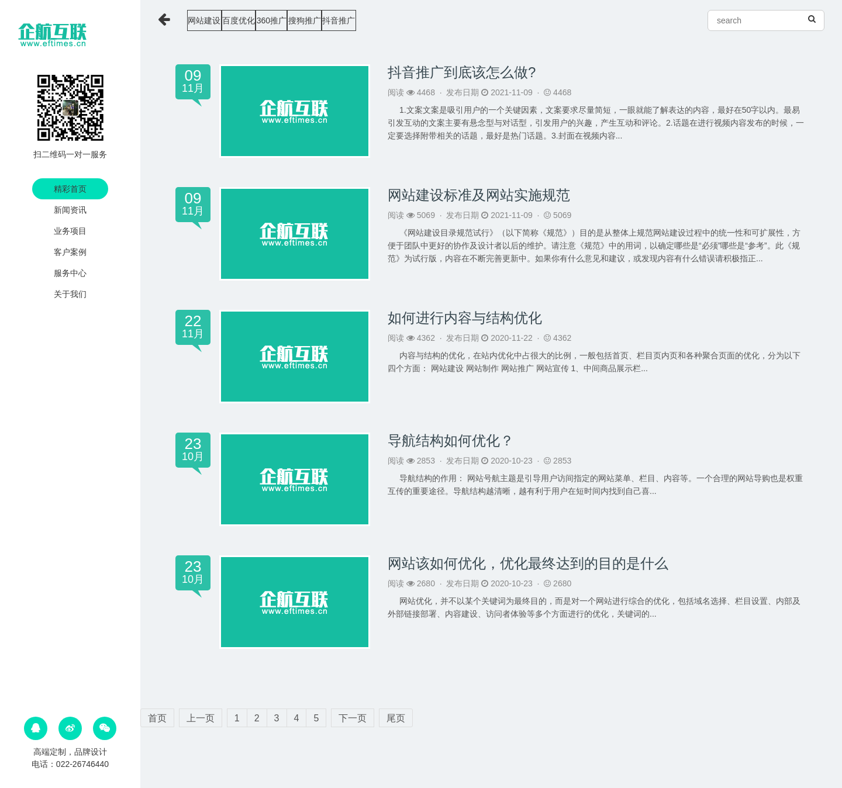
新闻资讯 (70, 210)
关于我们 (70, 294)
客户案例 (70, 252)
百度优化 (270, 20)
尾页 (396, 718)
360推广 (326, 20)
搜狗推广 (381, 20)
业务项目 (70, 231)
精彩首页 (70, 188)
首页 (157, 718)
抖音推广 (439, 20)
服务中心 (70, 273)
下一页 (353, 718)
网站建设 (212, 20)
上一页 (201, 718)
